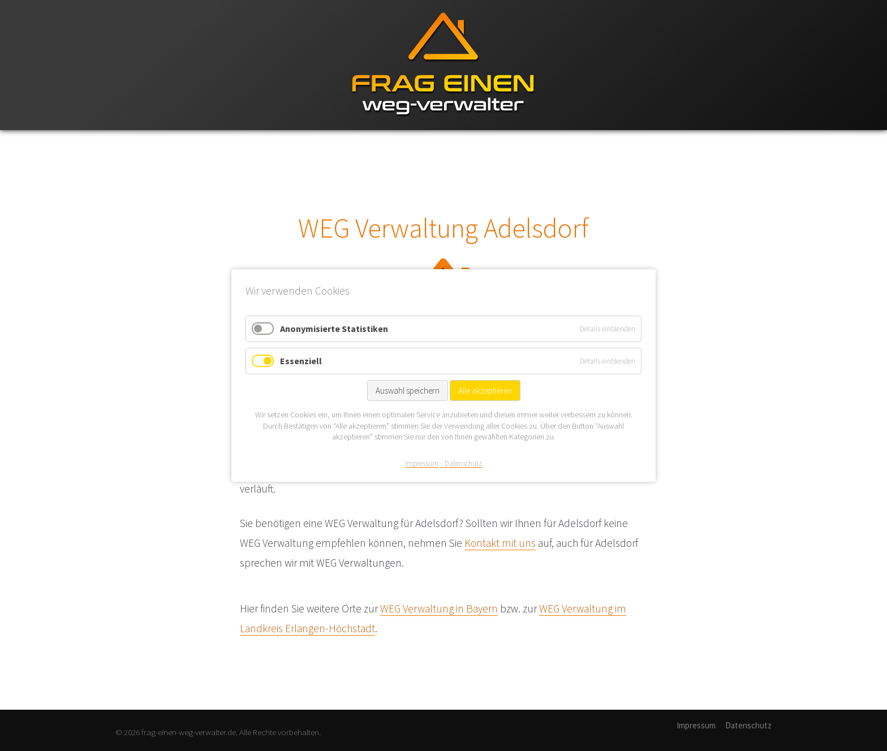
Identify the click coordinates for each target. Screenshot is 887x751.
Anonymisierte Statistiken (334, 328)
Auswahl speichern (408, 390)
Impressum (696, 725)
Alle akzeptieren (485, 390)
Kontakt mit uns (500, 543)
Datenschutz (748, 725)
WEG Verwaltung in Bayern (439, 608)
